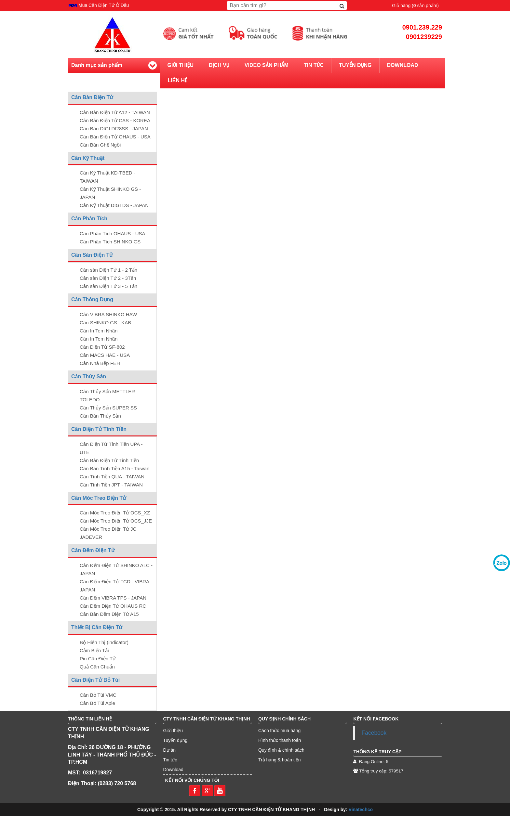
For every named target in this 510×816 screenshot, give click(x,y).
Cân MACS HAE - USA (105, 355)
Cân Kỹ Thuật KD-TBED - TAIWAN (107, 177)
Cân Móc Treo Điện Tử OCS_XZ (115, 512)
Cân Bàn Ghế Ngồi (100, 145)
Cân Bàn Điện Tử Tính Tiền (109, 460)
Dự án (169, 750)
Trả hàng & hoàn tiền (279, 759)
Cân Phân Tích (89, 218)
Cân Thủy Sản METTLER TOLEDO (107, 395)
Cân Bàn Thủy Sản (100, 416)
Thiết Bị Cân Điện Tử (96, 627)
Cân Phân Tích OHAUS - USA (112, 233)
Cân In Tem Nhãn (98, 330)
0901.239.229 (422, 27)
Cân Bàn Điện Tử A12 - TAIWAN (115, 112)
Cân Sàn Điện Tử (92, 255)
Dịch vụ (219, 65)
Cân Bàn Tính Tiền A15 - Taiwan (114, 468)
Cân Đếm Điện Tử (93, 550)
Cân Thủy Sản (88, 376)
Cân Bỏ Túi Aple (97, 703)
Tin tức (314, 65)
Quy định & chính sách (281, 750)
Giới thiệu (173, 730)
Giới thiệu (181, 65)
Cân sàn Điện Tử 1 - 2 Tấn (108, 270)
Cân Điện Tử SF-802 (102, 347)
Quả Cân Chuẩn (97, 666)
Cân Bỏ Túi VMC (98, 695)
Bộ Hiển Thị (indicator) (104, 642)
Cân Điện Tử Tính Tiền (99, 429)
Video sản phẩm (267, 65)
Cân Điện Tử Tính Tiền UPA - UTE (111, 448)
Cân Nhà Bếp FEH (100, 363)
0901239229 (424, 36)
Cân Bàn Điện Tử (92, 97)
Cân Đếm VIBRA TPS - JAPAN (113, 598)
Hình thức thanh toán (279, 740)
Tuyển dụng (355, 65)
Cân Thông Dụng (92, 299)
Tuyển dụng (175, 740)
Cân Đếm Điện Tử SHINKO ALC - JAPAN (116, 569)
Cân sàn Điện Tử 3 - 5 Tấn (108, 286)
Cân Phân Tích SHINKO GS (110, 241)
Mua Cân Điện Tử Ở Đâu (103, 5)
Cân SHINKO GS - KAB (105, 322)
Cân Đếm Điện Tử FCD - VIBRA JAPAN (114, 585)
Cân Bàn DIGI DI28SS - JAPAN (114, 128)
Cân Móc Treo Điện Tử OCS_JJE (116, 521)
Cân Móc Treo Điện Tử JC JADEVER (108, 533)
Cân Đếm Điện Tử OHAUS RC (113, 606)
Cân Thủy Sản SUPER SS (108, 407)
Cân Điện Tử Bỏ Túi (95, 680)
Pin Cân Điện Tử (98, 658)
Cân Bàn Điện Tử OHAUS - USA (115, 136)
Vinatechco (361, 809)
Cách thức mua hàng (279, 730)
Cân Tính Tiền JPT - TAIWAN (111, 484)
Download (402, 65)
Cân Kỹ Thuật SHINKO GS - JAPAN (110, 193)
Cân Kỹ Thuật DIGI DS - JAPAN (114, 205)
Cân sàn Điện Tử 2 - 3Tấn (108, 278)
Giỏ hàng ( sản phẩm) (415, 5)
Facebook (373, 733)
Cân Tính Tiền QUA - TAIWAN (112, 476)
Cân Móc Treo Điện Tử (98, 498)
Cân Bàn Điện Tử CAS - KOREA (115, 120)
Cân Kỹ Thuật (87, 158)
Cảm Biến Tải (94, 650)
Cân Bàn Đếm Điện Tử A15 (109, 614)
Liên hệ (177, 80)
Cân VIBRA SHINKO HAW (108, 314)
